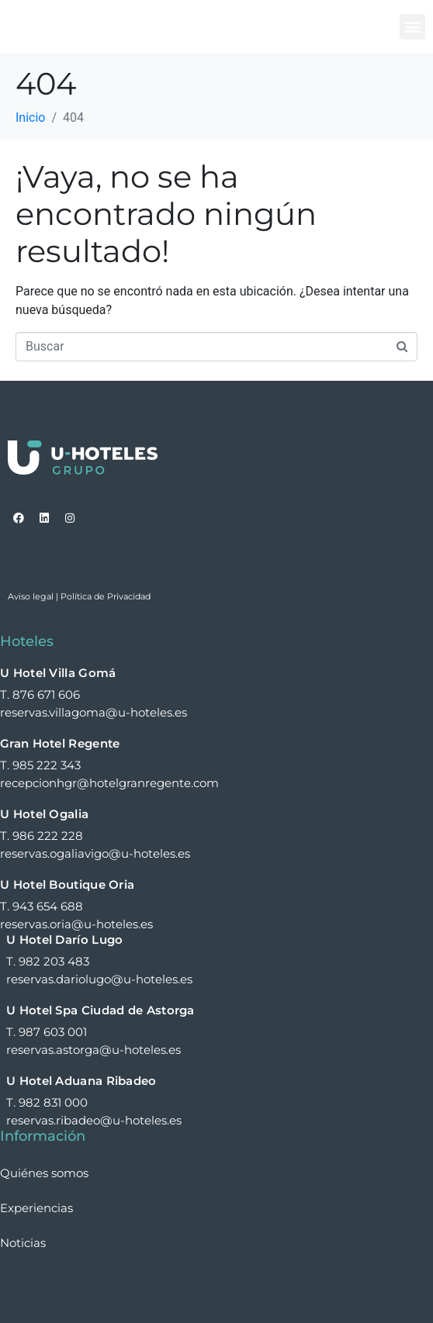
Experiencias (36, 1207)
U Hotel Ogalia (44, 814)
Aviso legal (31, 596)
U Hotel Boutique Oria (67, 884)
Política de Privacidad (106, 596)
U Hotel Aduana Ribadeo (81, 1080)
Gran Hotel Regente (60, 743)
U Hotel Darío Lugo (64, 939)
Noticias (23, 1242)
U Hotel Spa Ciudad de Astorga (100, 1010)
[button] (412, 27)
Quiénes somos (44, 1173)
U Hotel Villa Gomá (58, 672)
